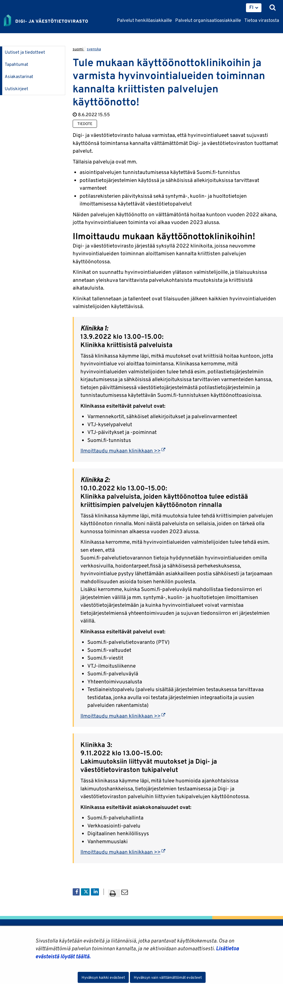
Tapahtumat (16, 64)
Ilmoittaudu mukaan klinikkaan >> (122, 450)
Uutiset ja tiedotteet (25, 52)
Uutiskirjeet (16, 89)
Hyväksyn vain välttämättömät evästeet (168, 977)
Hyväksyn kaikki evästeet (103, 977)
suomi (78, 48)
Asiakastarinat (19, 76)
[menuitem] (253, 7)
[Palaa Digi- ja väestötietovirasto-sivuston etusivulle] (46, 21)
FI (251, 7)
